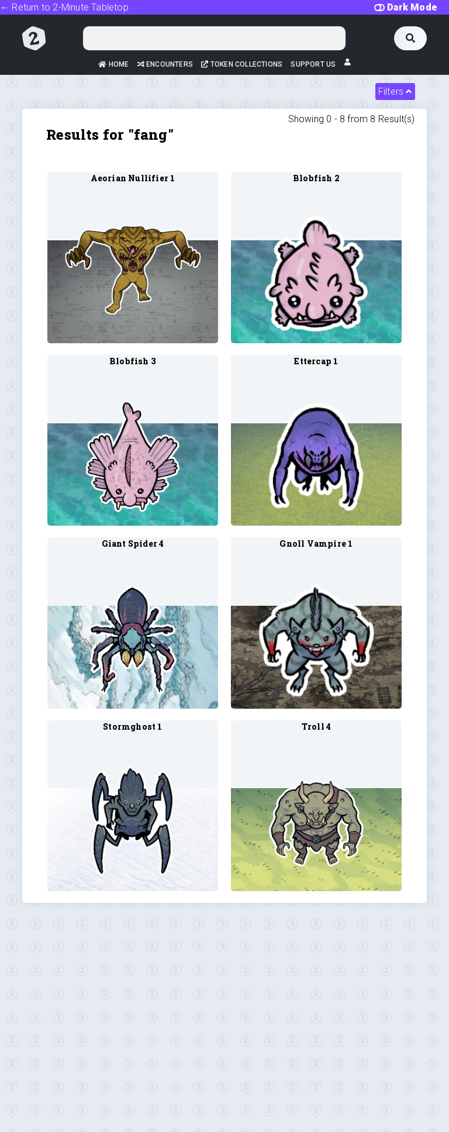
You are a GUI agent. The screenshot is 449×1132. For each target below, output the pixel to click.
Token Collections (241, 64)
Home (113, 64)
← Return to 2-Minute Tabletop (64, 7)
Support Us (313, 64)
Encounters (165, 64)
